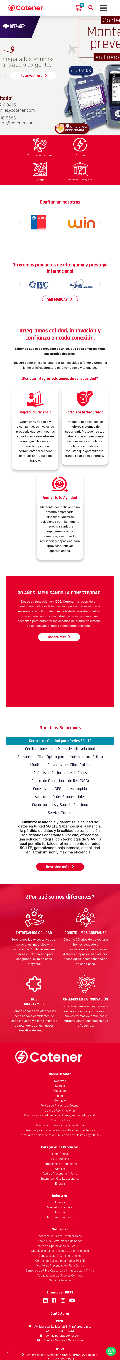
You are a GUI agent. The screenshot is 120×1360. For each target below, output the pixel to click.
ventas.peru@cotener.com (63, 1308)
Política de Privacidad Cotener (59, 1078)
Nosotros (60, 1054)
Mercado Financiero (60, 1180)
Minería (60, 1185)
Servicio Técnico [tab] (60, 786)
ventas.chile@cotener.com (62, 1337)
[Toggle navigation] (102, 8)
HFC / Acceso (60, 1132)
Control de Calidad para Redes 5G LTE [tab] (60, 714)
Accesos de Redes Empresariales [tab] (60, 770)
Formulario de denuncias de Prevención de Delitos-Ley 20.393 (60, 1108)
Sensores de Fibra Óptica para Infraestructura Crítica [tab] (60, 730)
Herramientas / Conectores (59, 1137)
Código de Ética (60, 1093)
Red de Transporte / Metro (60, 1146)
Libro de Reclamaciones (60, 1083)
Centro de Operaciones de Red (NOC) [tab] (60, 754)
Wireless (60, 1141)
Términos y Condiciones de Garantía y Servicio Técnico (60, 1103)
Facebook (54, 1273)
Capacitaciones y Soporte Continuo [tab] (60, 778)
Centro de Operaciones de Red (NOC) (60, 1219)
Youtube (71, 1273)
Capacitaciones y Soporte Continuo (60, 1248)
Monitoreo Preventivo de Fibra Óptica (60, 1238)
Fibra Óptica (60, 1127)
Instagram (62, 1273)
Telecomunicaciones (60, 1190)
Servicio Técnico (60, 1253)
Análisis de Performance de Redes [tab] (60, 746)
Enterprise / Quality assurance (59, 1151)
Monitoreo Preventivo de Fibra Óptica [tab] (60, 738)
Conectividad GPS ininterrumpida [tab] (60, 762)
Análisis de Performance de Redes (60, 1214)
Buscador (90, 8)
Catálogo (60, 1064)
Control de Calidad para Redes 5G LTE (60, 1234)
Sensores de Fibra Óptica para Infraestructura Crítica (60, 1243)
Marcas (60, 1059)
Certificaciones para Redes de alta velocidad (60, 1224)
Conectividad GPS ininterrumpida (59, 1229)
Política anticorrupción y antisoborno (60, 1098)
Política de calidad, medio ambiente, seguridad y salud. (60, 1088)
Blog (60, 1069)
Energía (60, 1156)
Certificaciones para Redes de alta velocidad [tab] (60, 722)
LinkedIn (45, 1273)
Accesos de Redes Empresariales (60, 1209)
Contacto (60, 1073)
